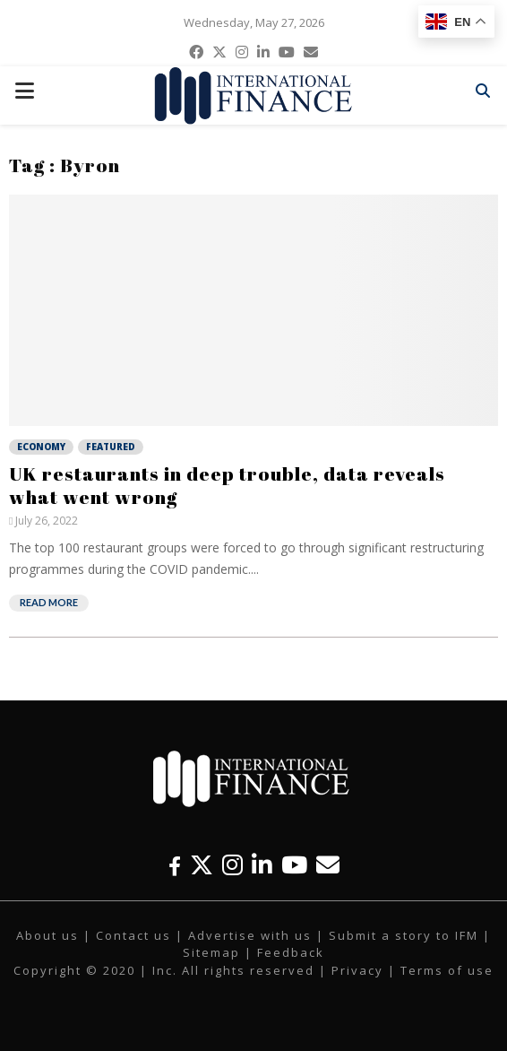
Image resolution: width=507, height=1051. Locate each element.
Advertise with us (250, 935)
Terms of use (447, 970)
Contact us (133, 935)
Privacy (357, 970)
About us (47, 935)
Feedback (290, 952)
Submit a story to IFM (403, 935)
